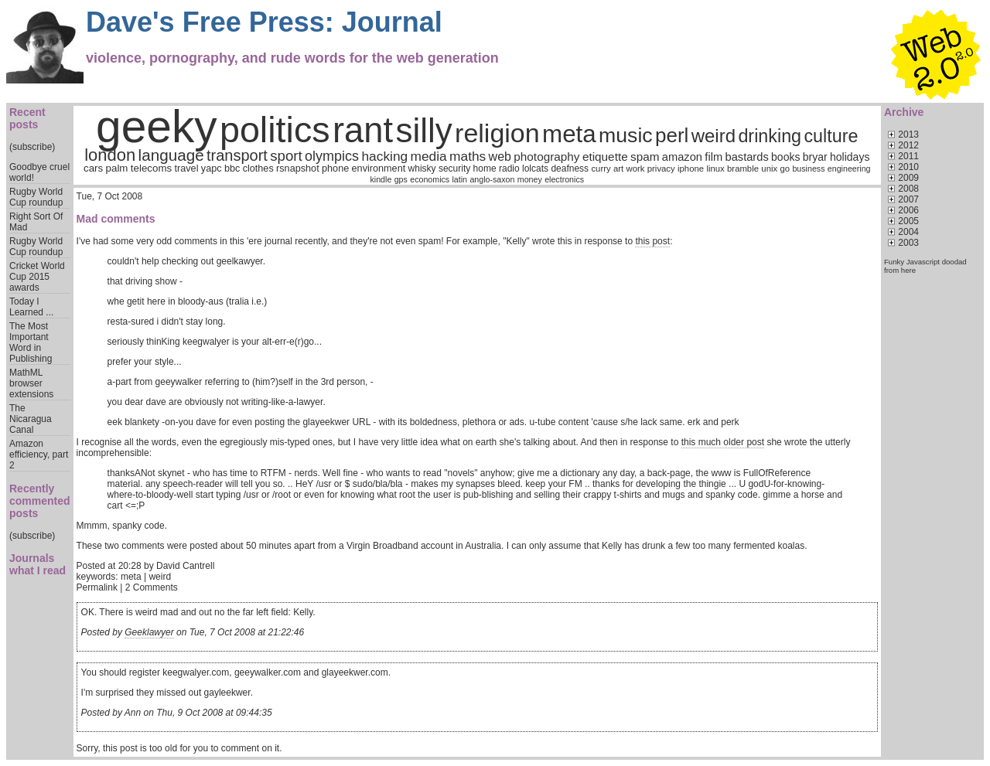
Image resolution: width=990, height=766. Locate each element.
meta (569, 134)
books (785, 157)
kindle (381, 179)
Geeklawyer (149, 632)
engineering (849, 168)
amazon (682, 157)
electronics (564, 179)
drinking (769, 136)
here (908, 270)
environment (379, 168)
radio (509, 168)
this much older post (722, 442)
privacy (661, 168)
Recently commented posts (39, 500)
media (429, 156)
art (618, 168)
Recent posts (27, 118)
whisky (422, 168)
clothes (258, 168)
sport (286, 156)
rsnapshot (297, 168)
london (109, 155)
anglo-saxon (491, 179)
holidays (849, 157)
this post (652, 241)
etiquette (605, 156)
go (785, 168)
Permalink (97, 587)
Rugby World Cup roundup (36, 197)
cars (93, 168)
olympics (332, 156)
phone (335, 168)
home (485, 168)
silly (423, 130)
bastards (747, 157)
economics (429, 179)
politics (275, 130)
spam (644, 156)
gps (401, 179)
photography (546, 156)
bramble (743, 168)
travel (187, 168)
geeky (156, 126)
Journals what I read (37, 564)
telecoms (151, 168)
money (529, 179)
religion (497, 133)
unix (769, 168)
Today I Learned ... (31, 307)
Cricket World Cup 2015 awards (37, 276)
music (626, 135)
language (171, 155)
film (713, 157)
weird (713, 135)
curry (600, 168)
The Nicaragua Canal (30, 419)
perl (671, 135)
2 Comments (151, 587)
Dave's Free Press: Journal (264, 22)
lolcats (535, 168)
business (808, 168)
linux (715, 168)
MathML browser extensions (31, 383)
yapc (211, 168)
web (500, 156)
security (454, 168)
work (635, 168)
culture (831, 136)
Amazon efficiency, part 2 (38, 454)
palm (117, 168)
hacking (384, 156)
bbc (232, 168)
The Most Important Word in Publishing (30, 342)
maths (467, 156)
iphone (691, 168)
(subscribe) (32, 146)
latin (460, 179)
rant (363, 130)
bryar (815, 157)
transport (237, 155)
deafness (570, 168)
